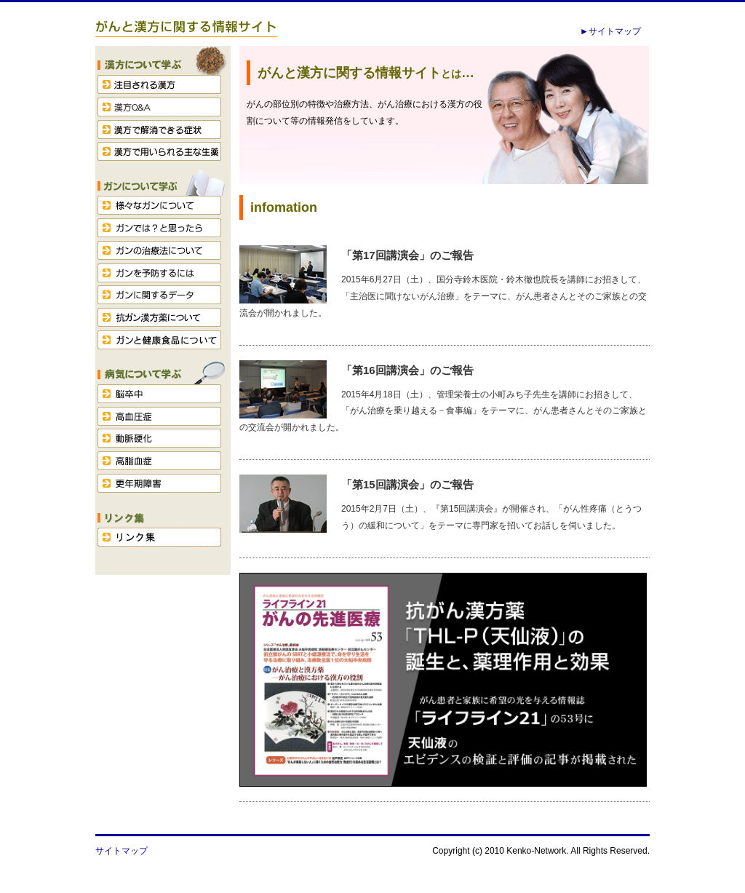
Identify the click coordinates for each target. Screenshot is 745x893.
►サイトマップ (610, 31)
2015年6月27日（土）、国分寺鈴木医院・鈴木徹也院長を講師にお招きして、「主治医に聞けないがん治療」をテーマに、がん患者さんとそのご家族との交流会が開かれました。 (443, 296)
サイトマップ (121, 851)
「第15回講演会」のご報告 (407, 484)
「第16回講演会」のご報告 (407, 370)
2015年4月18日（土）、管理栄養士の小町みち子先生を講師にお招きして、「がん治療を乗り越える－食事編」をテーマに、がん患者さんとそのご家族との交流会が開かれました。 (443, 411)
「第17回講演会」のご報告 (407, 255)
